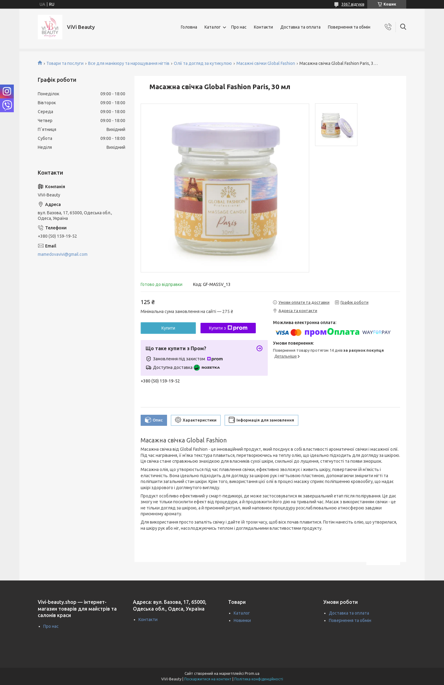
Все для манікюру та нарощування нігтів (128, 63)
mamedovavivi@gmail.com (63, 254)
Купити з (228, 328)
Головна (189, 27)
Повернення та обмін (349, 27)
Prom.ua (252, 673)
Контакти (263, 27)
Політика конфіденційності (258, 679)
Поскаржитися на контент (208, 679)
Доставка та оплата (300, 27)
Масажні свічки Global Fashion (265, 63)
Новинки (242, 620)
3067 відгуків (352, 4)
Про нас (239, 27)
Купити (168, 328)
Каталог (212, 27)
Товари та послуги (65, 63)
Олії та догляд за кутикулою (203, 63)
